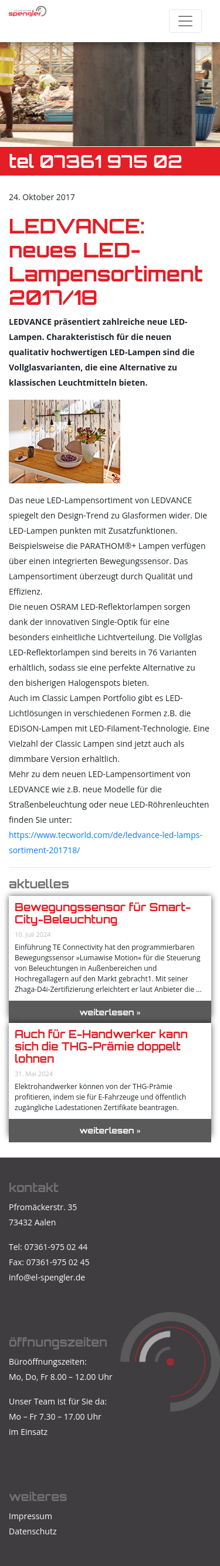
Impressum (30, 1516)
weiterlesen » (110, 1012)
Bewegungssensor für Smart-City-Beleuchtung (103, 913)
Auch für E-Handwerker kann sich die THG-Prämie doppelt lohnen (101, 1046)
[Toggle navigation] (185, 21)
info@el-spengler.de (47, 1277)
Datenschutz (32, 1531)
